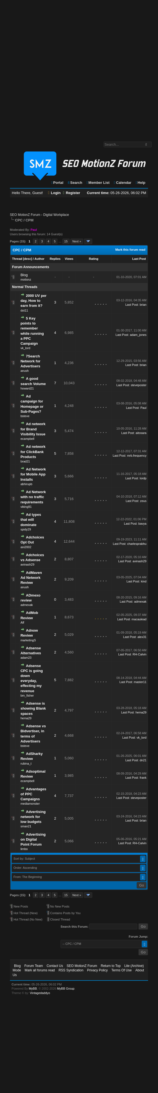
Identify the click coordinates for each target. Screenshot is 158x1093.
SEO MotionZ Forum (25, 215)
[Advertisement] (65, 68)
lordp (143, 478)
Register (71, 193)
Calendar (122, 183)
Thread (17, 258)
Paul (143, 407)
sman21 (25, 826)
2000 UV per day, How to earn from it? (33, 301)
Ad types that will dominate (30, 519)
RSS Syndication (71, 970)
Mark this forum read (130, 249)
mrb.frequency (136, 455)
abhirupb (26, 484)
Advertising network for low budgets (33, 817)
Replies (55, 258)
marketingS (28, 640)
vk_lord (25, 348)
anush (24, 370)
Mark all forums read (40, 970)
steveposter (138, 385)
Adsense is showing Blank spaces (33, 708)
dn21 (143, 760)
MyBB (33, 988)
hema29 (25, 718)
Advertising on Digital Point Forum (33, 839)
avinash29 (27, 564)
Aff (22, 622)
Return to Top (111, 966)
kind (143, 581)
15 (66, 241)
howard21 (27, 388)
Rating (93, 258)
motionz (25, 279)
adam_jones (138, 334)
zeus (143, 501)
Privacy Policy (97, 970)
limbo (24, 849)
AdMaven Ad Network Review (31, 578)
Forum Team (33, 966)
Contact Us (55, 966)
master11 (140, 682)
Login (54, 193)
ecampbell (27, 438)
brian (143, 304)
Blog (24, 275)
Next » (76, 241)
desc (27, 258)
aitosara (141, 433)
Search (74, 183)
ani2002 (25, 547)
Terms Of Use (121, 970)
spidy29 (25, 529)
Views (69, 258)
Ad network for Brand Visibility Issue (32, 429)
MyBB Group (65, 988)
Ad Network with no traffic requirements (33, 497)
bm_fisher (27, 695)
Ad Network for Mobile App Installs (33, 474)
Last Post (139, 258)
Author (39, 258)
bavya (142, 523)
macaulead (138, 619)
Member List (97, 183)
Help (140, 183)
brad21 (25, 461)
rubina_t (25, 763)
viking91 (25, 506)
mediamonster (30, 803)
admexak (26, 604)
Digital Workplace (56, 215)
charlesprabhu (136, 543)
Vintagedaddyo (40, 993)
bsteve (24, 416)
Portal (57, 183)
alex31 (142, 637)
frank (143, 777)
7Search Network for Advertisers (30, 361)
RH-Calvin (139, 654)
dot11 (24, 310)
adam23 (25, 657)
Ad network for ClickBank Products (32, 451)
